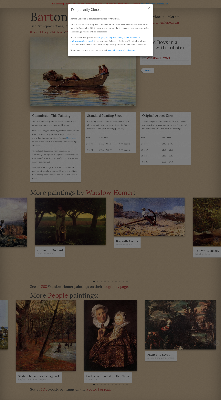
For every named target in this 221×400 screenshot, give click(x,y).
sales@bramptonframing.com (122, 50)
